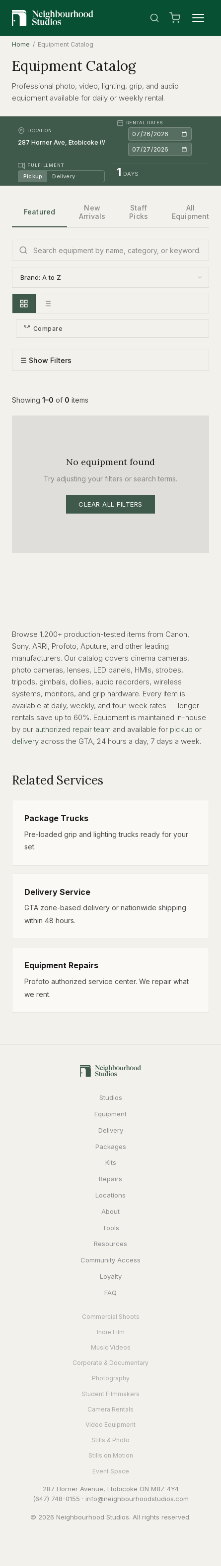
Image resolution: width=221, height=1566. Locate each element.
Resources (110, 1244)
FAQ (110, 1293)
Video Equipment (110, 1424)
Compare (43, 328)
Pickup (32, 176)
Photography (111, 1378)
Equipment (110, 1114)
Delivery (63, 176)
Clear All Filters (110, 504)
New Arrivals (92, 212)
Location (35, 130)
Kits (110, 1162)
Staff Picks (138, 212)
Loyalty (111, 1276)
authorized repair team (73, 729)
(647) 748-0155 (56, 1499)
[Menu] (198, 18)
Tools (110, 1228)
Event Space (110, 1471)
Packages (110, 1146)
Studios (110, 1097)
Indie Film (111, 1332)
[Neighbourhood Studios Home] (52, 18)
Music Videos (111, 1347)
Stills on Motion (110, 1455)
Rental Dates (140, 122)
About (110, 1211)
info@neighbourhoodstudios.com (137, 1499)
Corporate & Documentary (110, 1362)
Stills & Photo (110, 1440)
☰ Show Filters (46, 360)
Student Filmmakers (110, 1394)
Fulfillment (41, 165)
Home (21, 44)
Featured (39, 212)
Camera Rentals (110, 1409)
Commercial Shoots (111, 1316)
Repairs (110, 1179)
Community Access (110, 1260)
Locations (110, 1195)
